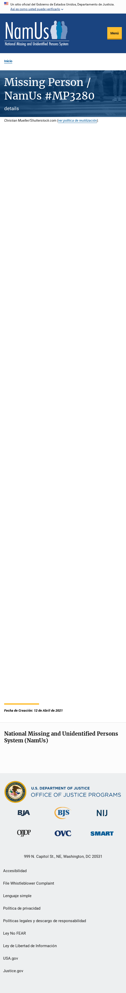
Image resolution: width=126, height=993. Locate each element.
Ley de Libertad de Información (30, 946)
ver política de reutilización (77, 120)
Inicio (8, 61)
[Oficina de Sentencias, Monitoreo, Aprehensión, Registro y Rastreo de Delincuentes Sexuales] (102, 836)
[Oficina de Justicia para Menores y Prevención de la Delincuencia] (24, 837)
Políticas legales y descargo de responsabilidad (44, 920)
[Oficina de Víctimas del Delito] (63, 837)
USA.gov (10, 958)
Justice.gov (13, 971)
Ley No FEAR (14, 933)
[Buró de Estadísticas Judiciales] (62, 820)
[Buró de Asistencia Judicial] (24, 817)
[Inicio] (36, 33)
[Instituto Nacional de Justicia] (102, 817)
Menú (114, 33)
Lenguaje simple (17, 895)
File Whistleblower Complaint (28, 883)
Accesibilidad (15, 870)
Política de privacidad (21, 908)
